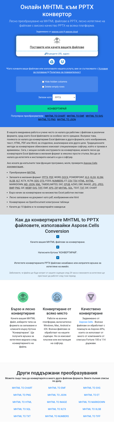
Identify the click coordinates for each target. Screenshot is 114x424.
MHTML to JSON (66, 119)
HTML (81, 180)
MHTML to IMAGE (57, 402)
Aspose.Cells (86, 322)
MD (26, 184)
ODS (36, 180)
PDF (51, 177)
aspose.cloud (71, 31)
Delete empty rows (54, 86)
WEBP (28, 188)
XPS (51, 188)
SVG (34, 188)
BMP (11, 188)
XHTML (90, 180)
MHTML (31, 172)
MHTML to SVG (94, 116)
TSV (75, 180)
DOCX (65, 177)
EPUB (67, 184)
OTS (42, 180)
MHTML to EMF (75, 116)
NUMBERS (57, 180)
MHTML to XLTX (57, 409)
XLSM (100, 177)
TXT (82, 188)
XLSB (12, 180)
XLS (87, 177)
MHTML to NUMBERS (57, 416)
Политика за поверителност (65, 72)
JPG (94, 184)
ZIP (56, 188)
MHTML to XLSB (92, 409)
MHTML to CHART (55, 116)
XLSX (93, 177)
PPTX (45, 177)
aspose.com (58, 31)
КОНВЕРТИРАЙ (57, 108)
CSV (70, 180)
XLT (18, 180)
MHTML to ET (92, 395)
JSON (31, 184)
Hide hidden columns (56, 81)
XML (38, 184)
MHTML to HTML (22, 402)
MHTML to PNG (47, 119)
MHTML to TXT (22, 416)
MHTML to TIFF (91, 416)
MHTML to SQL (22, 409)
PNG (17, 188)
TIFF (40, 188)
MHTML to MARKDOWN (92, 402)
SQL (70, 188)
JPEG (100, 184)
